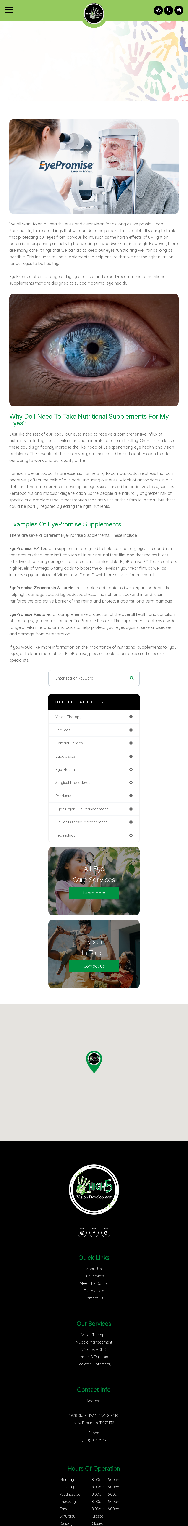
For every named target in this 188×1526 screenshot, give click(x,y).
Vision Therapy (94, 1335)
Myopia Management (94, 1342)
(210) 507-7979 (94, 1440)
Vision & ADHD (94, 1349)
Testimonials (94, 1290)
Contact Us (94, 966)
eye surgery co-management (81, 809)
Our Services (94, 1276)
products (63, 795)
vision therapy (68, 716)
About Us (94, 1269)
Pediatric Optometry (94, 1364)
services (62, 729)
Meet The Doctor (94, 1283)
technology (65, 835)
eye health (65, 769)
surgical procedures (72, 782)
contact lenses (69, 743)
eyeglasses (65, 756)
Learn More (94, 893)
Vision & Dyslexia (94, 1356)
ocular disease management (81, 822)
